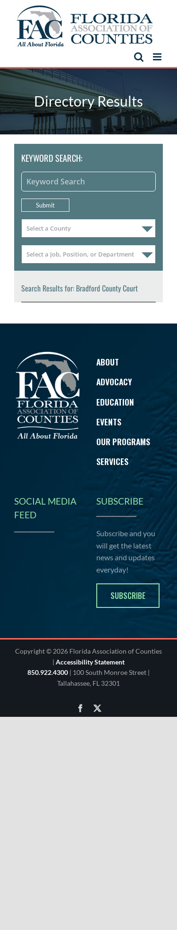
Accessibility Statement (90, 662)
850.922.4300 (47, 672)
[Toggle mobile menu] (158, 57)
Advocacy (114, 381)
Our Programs (123, 441)
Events (108, 421)
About (107, 362)
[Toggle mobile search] (138, 57)
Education (115, 402)
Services (112, 461)
